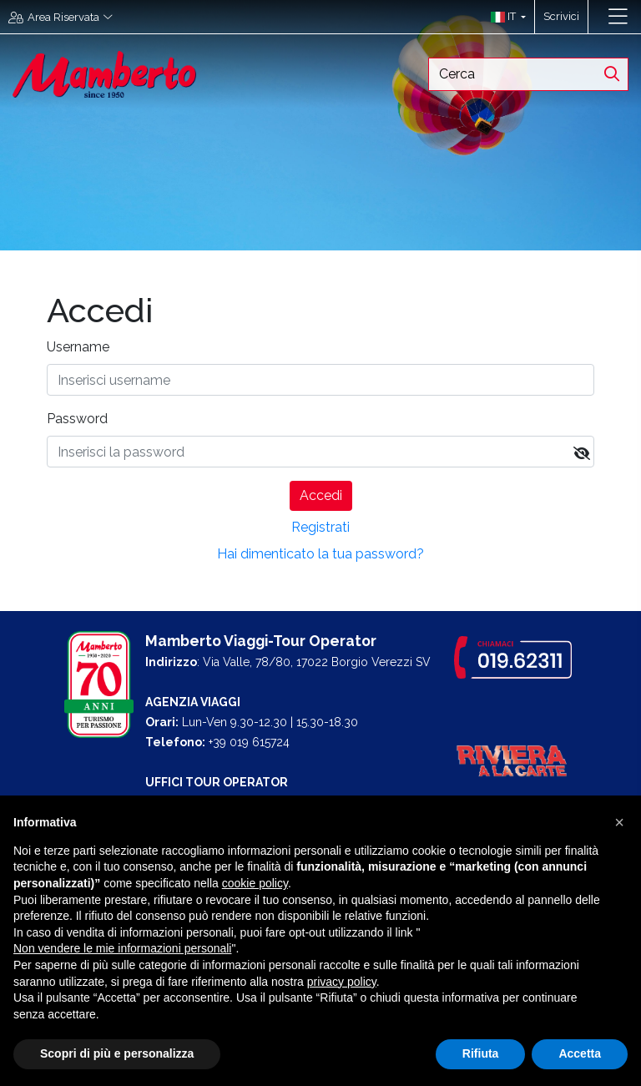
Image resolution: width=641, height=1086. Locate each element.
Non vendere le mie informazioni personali (122, 948)
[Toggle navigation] (618, 16)
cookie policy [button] (255, 883)
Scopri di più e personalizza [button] (117, 1053)
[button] (504, 16)
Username (78, 347)
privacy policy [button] (341, 981)
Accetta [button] (579, 1053)
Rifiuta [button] (480, 1053)
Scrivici (561, 16)
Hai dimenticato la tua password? (320, 554)
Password (77, 419)
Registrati (320, 527)
